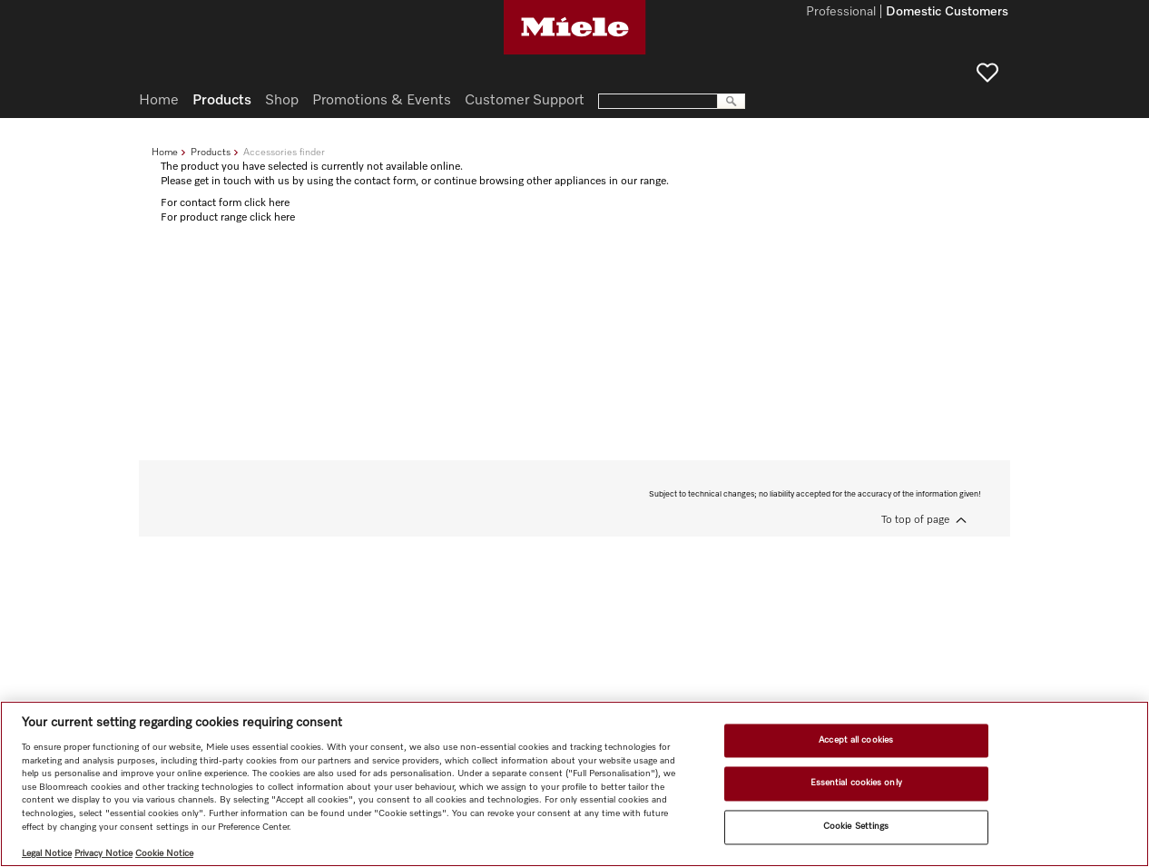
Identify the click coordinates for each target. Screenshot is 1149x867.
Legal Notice (47, 853)
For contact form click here (225, 203)
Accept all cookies (856, 739)
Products (211, 152)
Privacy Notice (103, 853)
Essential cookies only (856, 783)
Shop (282, 101)
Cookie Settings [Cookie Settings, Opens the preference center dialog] (856, 826)
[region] (574, 784)
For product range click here (228, 217)
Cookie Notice (164, 853)
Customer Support (524, 101)
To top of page (915, 520)
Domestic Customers (947, 12)
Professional (841, 12)
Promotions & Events (381, 101)
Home (165, 152)
